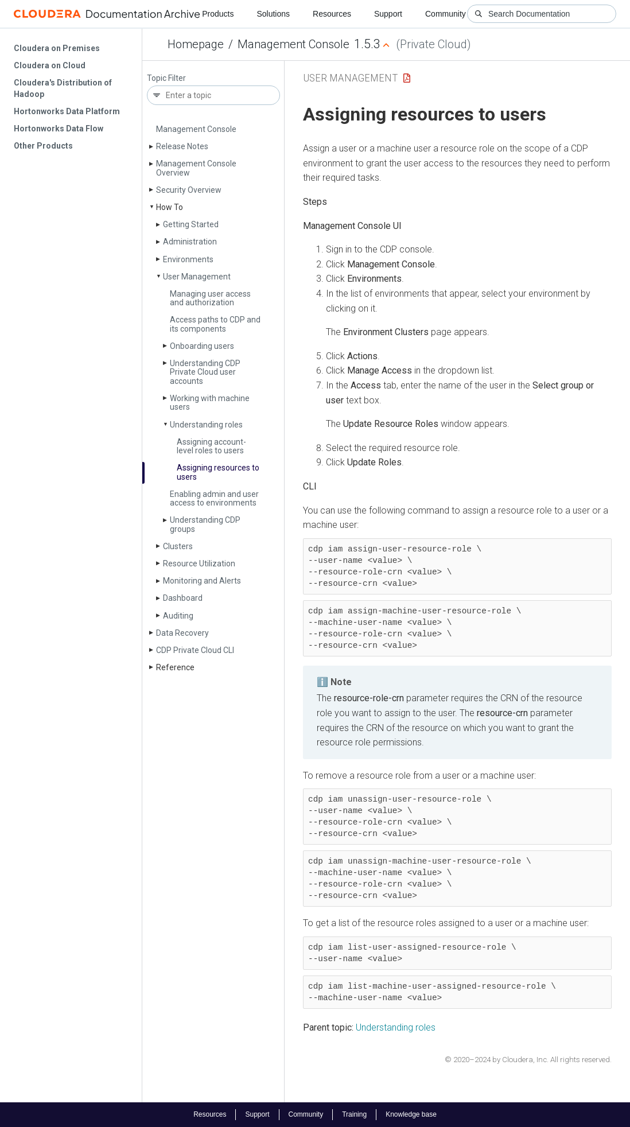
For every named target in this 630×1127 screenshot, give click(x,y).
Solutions (273, 13)
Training (354, 1114)
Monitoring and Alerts (202, 580)
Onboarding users (202, 346)
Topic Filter (166, 78)
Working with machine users (210, 402)
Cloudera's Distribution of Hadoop (63, 88)
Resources (332, 13)
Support (388, 13)
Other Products (43, 145)
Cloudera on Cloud (49, 65)
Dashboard (183, 598)
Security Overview (188, 190)
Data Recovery (182, 633)
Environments (188, 259)
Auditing (178, 615)
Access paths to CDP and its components (215, 324)
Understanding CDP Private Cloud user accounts (205, 372)
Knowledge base (411, 1114)
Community (445, 13)
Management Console (293, 44)
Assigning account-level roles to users (211, 446)
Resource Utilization (199, 563)
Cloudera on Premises (57, 48)
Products (218, 13)
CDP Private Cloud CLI (195, 650)
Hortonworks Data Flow (58, 128)
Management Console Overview (196, 168)
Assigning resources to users (218, 472)
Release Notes (182, 146)
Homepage (196, 44)
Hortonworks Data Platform (67, 111)
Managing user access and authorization (210, 298)
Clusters (178, 546)
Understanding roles (206, 424)
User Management (197, 276)
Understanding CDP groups (205, 524)
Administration (190, 241)
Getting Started (191, 224)
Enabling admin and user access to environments (214, 498)
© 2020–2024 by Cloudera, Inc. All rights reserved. (528, 1059)
